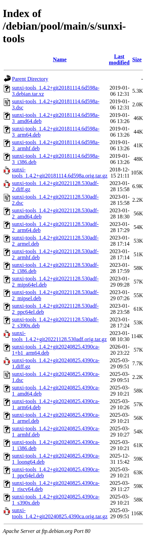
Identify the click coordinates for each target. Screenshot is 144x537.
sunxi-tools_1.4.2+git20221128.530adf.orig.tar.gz (59, 336)
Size (137, 59)
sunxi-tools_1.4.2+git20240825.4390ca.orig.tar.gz (59, 513)
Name (60, 59)
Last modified (119, 59)
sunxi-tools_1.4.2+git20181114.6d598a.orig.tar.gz (59, 173)
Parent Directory (30, 79)
